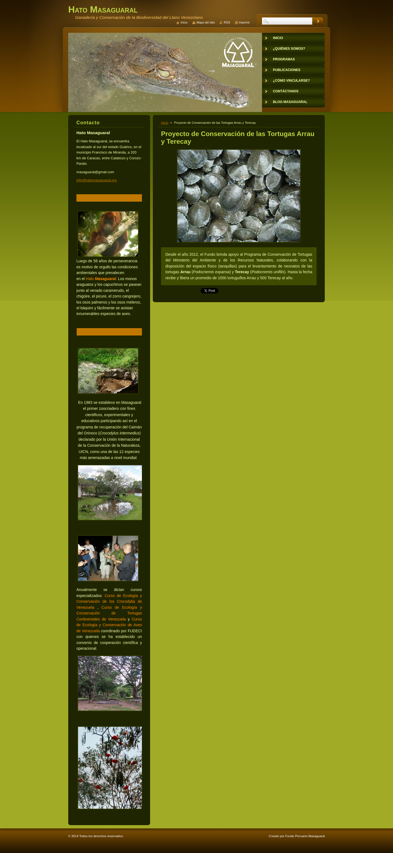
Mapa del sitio (205, 22)
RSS (227, 22)
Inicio (164, 122)
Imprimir (244, 22)
